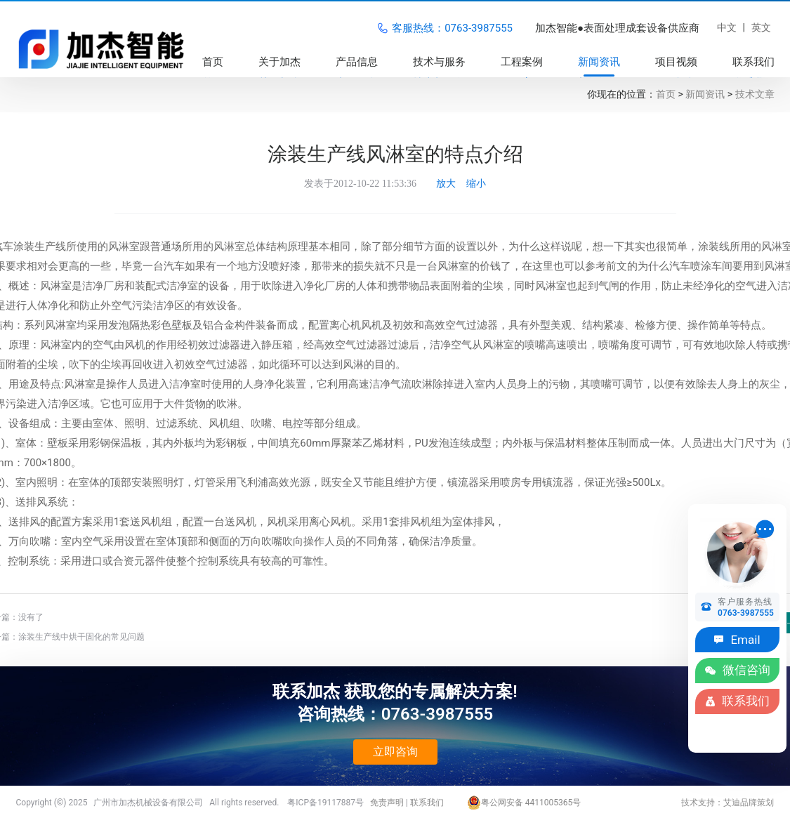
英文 (761, 27)
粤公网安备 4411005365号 (524, 803)
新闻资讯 (705, 94)
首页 (666, 94)
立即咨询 (395, 752)
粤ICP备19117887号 (325, 802)
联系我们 (427, 802)
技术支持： (702, 802)
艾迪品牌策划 (748, 802)
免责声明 (387, 802)
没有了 (31, 617)
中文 (727, 27)
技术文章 (755, 94)
